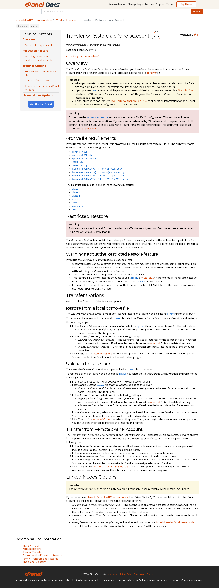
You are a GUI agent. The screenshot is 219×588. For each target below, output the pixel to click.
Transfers (71, 20)
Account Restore (32, 548)
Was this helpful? (41, 104)
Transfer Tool (31, 545)
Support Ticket (164, 4)
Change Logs (135, 4)
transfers (22, 26)
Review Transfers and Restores (40, 558)
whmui (34, 26)
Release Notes (117, 4)
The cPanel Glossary (34, 562)
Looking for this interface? (84, 56)
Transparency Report (143, 574)
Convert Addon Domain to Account (42, 555)
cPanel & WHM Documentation (34, 20)
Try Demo (186, 4)
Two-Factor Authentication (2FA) (129, 101)
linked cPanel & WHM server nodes (108, 497)
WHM (59, 20)
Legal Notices (113, 574)
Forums (149, 4)
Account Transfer (32, 552)
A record (155, 343)
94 (196, 34)
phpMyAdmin (89, 128)
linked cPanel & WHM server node (175, 522)
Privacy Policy (126, 574)
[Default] (116, 11)
